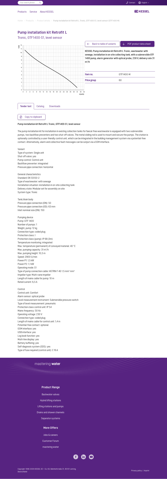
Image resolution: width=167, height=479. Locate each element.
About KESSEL (47, 11)
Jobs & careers (50, 435)
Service (33, 11)
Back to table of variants (104, 44)
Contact (132, 3)
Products (22, 11)
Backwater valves (50, 394)
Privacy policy (136, 471)
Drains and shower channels (50, 412)
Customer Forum (50, 441)
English (144, 3)
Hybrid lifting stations (50, 400)
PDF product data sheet (139, 44)
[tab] (26, 106)
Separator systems (50, 418)
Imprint (146, 471)
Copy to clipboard (33, 117)
